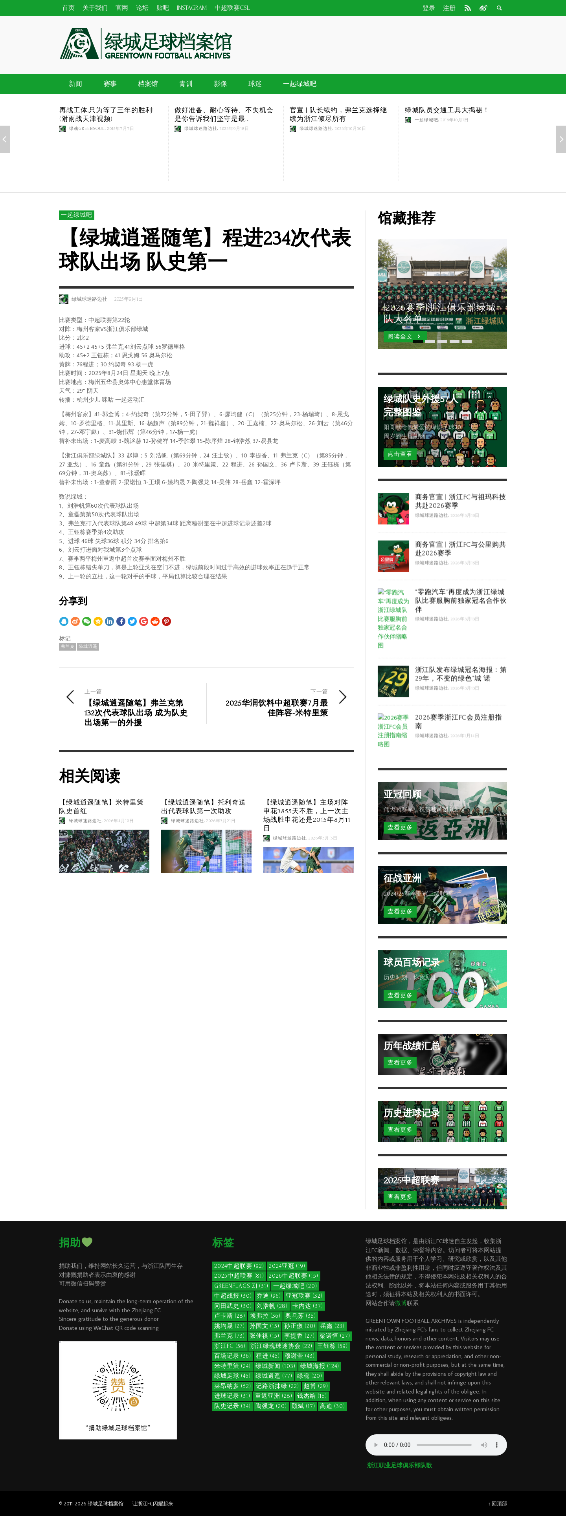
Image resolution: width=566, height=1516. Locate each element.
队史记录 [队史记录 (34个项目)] (232, 1406)
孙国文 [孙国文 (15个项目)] (264, 1326)
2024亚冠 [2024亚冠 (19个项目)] (287, 1266)
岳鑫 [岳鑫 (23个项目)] (332, 1326)
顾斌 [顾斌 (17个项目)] (303, 1406)
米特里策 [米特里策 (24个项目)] (232, 1366)
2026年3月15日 (323, 838)
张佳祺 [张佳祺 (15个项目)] (264, 1336)
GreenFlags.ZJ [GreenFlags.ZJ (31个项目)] (241, 1286)
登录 (429, 8)
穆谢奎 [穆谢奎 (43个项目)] (300, 1356)
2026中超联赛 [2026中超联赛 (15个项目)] (293, 1276)
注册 (449, 8)
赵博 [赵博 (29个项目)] (316, 1386)
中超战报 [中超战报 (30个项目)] (233, 1296)
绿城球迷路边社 (200, 128)
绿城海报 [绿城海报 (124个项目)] (319, 1366)
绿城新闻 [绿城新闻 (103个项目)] (275, 1366)
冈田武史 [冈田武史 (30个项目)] (233, 1306)
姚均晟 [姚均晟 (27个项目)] (229, 1326)
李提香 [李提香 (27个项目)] (299, 1336)
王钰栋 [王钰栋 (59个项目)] (332, 1346)
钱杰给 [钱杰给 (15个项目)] (312, 1396)
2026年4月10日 (119, 820)
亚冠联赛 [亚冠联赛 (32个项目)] (304, 1296)
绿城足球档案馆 (105, 1503)
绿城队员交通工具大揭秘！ (447, 110)
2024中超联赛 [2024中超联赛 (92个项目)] (239, 1266)
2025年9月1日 (128, 299)
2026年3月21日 (221, 820)
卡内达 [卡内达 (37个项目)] (307, 1306)
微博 (401, 1303)
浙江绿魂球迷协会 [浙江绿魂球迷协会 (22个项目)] (281, 1346)
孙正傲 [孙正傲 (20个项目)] (300, 1326)
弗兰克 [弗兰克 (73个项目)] (229, 1336)
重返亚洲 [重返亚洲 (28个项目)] (273, 1396)
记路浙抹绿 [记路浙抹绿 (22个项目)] (277, 1386)
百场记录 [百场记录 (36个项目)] (232, 1356)
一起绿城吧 (426, 120)
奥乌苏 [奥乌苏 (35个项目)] (300, 1316)
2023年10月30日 (350, 128)
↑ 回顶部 (497, 1503)
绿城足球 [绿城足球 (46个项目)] (232, 1376)
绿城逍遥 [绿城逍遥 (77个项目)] (273, 1376)
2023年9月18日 (234, 128)
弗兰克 (68, 646)
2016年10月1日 (455, 120)
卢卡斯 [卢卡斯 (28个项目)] (229, 1316)
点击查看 (400, 454)
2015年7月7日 (120, 128)
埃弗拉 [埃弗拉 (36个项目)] (265, 1316)
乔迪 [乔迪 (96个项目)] (269, 1296)
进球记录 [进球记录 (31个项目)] (232, 1396)
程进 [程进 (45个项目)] (268, 1356)
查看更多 (400, 827)
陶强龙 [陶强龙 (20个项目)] (271, 1406)
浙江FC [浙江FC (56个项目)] (230, 1346)
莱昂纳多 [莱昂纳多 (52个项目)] (232, 1386)
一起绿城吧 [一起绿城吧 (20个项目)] (295, 1286)
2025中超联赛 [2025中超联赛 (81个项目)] (239, 1276)
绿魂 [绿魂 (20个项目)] (309, 1376)
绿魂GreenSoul (87, 128)
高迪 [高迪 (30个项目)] (332, 1406)
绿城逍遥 (88, 646)
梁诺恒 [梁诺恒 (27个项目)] (335, 1336)
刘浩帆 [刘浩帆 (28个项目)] (272, 1306)
